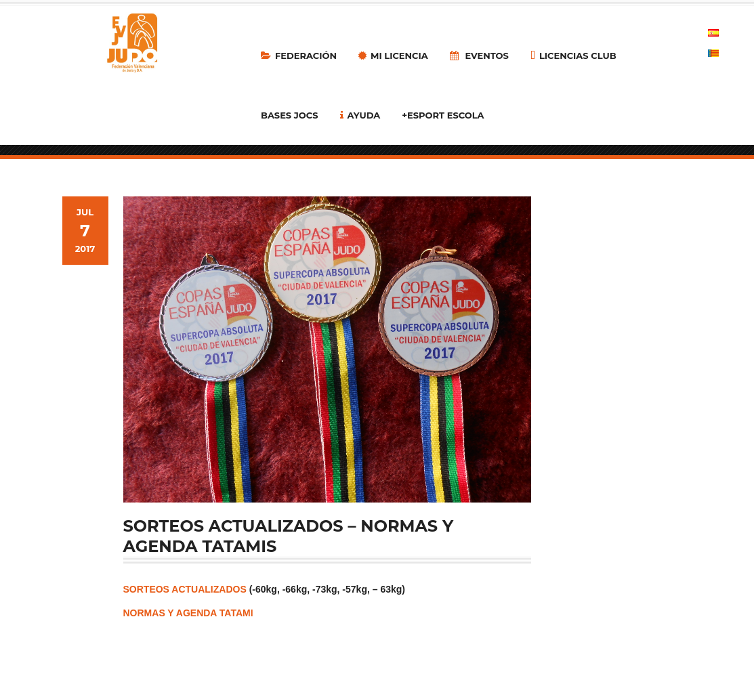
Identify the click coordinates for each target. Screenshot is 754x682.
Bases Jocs (289, 115)
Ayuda (360, 115)
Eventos (479, 55)
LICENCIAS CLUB (573, 55)
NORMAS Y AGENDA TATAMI (188, 613)
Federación (299, 55)
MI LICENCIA (393, 55)
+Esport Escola (443, 115)
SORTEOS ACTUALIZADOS (185, 589)
